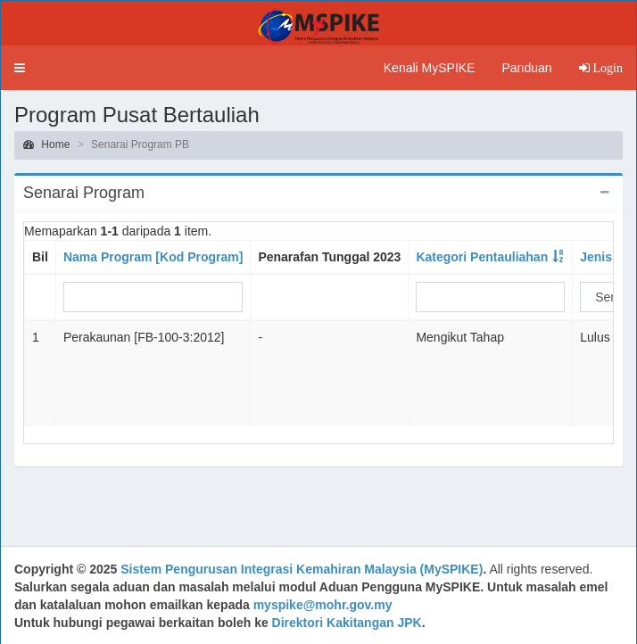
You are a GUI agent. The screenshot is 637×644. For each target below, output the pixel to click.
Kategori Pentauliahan (482, 257)
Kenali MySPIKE (430, 68)
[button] (19, 67)
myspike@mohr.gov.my (323, 605)
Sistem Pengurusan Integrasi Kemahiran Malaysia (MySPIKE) (301, 569)
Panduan (526, 68)
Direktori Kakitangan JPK (347, 622)
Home (46, 144)
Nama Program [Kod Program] (153, 257)
